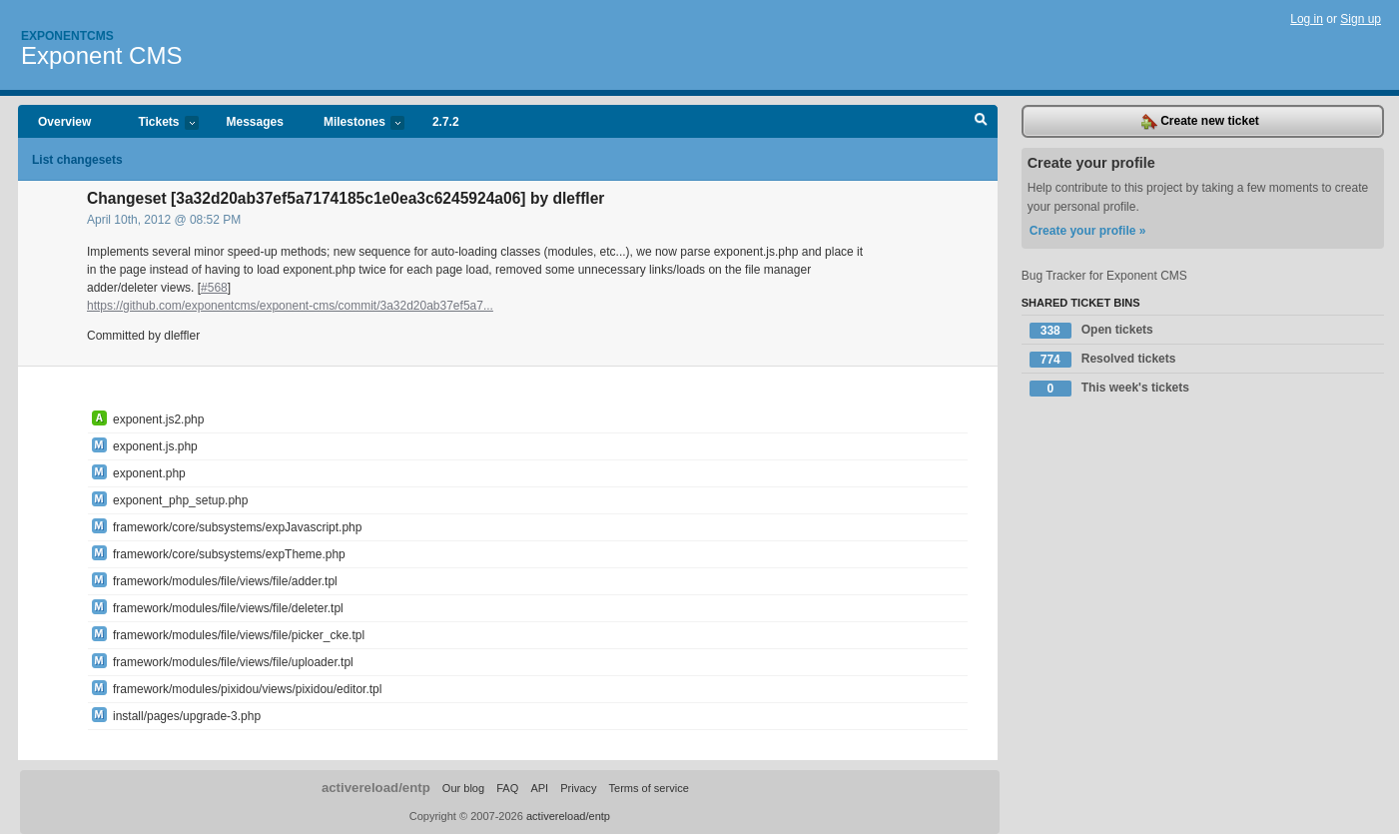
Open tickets (1091, 331)
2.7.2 (445, 122)
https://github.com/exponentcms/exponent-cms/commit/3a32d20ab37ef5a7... (290, 306)
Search (981, 122)
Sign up (1360, 19)
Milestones (354, 123)
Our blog (463, 788)
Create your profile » (1088, 231)
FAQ (507, 788)
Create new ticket (1200, 122)
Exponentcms (67, 36)
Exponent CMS (101, 55)
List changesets (77, 160)
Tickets (158, 123)
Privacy (578, 788)
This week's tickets (1109, 389)
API (539, 788)
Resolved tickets (1103, 360)
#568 (214, 288)
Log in (1306, 19)
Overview (64, 122)
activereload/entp (376, 787)
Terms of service (648, 788)
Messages (255, 122)
